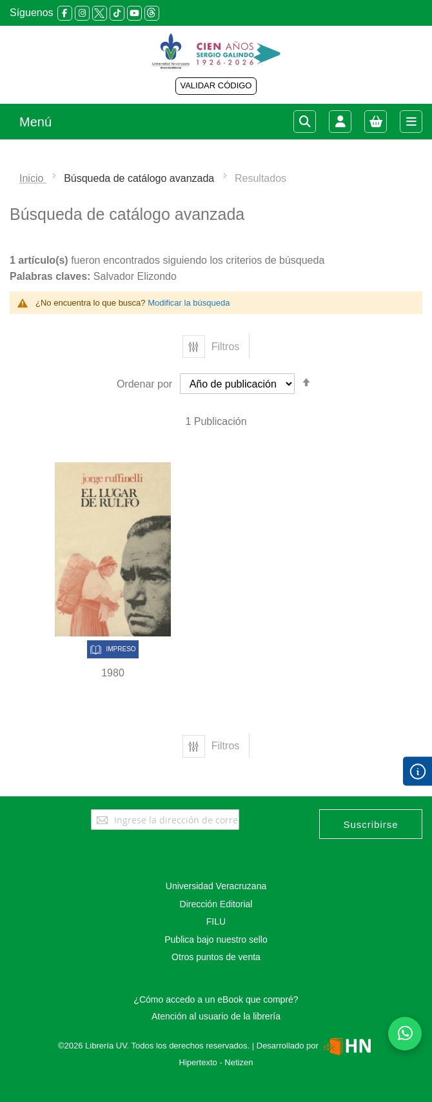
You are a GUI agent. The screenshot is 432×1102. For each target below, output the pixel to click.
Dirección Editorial (216, 904)
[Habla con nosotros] (405, 1033)
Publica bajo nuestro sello (216, 939)
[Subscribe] (370, 824)
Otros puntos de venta (216, 957)
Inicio (32, 178)
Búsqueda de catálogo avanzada (140, 178)
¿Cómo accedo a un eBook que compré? (215, 999)
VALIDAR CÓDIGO (215, 85)
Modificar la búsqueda (189, 303)
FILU (216, 921)
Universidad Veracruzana (216, 886)
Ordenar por (144, 384)
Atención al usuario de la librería (216, 1016)
